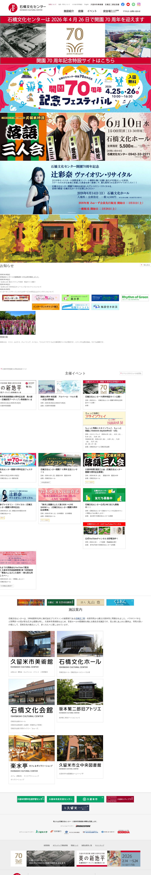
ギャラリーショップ (17, 779)
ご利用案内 (44, 672)
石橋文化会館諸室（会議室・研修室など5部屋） (27, 725)
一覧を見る (146, 265)
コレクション (27, 672)
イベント (36, 672)
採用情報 (47, 845)
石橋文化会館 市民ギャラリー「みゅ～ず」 (25, 728)
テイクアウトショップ (31, 776)
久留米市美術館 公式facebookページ (14, 369)
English (86, 4)
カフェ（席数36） (17, 776)
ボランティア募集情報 (60, 845)
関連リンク (74, 845)
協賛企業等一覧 (87, 845)
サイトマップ (99, 845)
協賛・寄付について (64, 4)
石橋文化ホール (64, 672)
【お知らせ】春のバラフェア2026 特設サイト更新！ (18, 282)
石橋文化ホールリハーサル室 (80, 672)
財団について (52, 4)
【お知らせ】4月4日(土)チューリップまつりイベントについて (20, 287)
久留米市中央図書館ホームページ (70, 774)
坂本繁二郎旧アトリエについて (69, 718)
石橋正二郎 (80, 618)
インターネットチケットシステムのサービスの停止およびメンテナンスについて (27, 292)
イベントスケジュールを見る (131, 373)
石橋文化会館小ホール (18, 721)
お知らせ (14, 672)
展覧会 (20, 672)
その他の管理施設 (77, 4)
